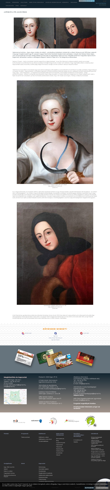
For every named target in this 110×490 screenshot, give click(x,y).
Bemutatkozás (60, 438)
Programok (15, 2)
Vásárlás (76, 442)
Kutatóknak (59, 453)
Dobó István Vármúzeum (36, 2)
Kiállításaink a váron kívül (45, 439)
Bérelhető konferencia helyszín (10, 476)
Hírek (17, 5)
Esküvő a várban (8, 471)
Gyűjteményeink (60, 442)
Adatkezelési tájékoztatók (46, 475)
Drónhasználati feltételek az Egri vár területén (87, 407)
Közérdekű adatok (44, 469)
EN (105, 1)
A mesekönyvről (78, 440)
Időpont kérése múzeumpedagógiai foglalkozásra (96, 442)
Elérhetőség (42, 467)
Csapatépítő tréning (9, 473)
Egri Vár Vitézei (55, 340)
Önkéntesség (42, 479)
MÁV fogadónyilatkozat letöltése (97, 446)
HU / (104, 1)
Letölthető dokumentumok (46, 481)
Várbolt (6, 469)
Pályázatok (59, 447)
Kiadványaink (59, 449)
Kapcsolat (24, 5)
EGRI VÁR (84, 333)
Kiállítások (24, 2)
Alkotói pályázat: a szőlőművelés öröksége (97, 449)
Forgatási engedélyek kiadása (85, 403)
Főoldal (8, 2)
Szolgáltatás (10, 5)
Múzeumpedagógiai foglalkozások (96, 438)
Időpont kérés (79, 395)
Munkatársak (42, 471)
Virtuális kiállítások (43, 441)
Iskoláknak (74, 2)
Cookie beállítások (102, 488)
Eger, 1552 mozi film (9, 467)
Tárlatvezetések (25, 437)
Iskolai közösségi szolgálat (98, 454)
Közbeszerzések (43, 477)
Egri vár (55, 336)
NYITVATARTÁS (101, 3)
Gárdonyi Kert (59, 451)
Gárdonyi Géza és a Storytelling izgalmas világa (98, 460)
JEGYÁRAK (102, 5)
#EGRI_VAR (26, 333)
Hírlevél (58, 455)
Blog (57, 440)
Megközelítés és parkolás (98, 452)
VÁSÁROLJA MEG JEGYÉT (87, 0)
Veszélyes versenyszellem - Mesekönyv (57, 2)
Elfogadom (89, 488)
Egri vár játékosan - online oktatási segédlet (98, 456)
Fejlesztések (59, 444)
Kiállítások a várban (44, 437)
